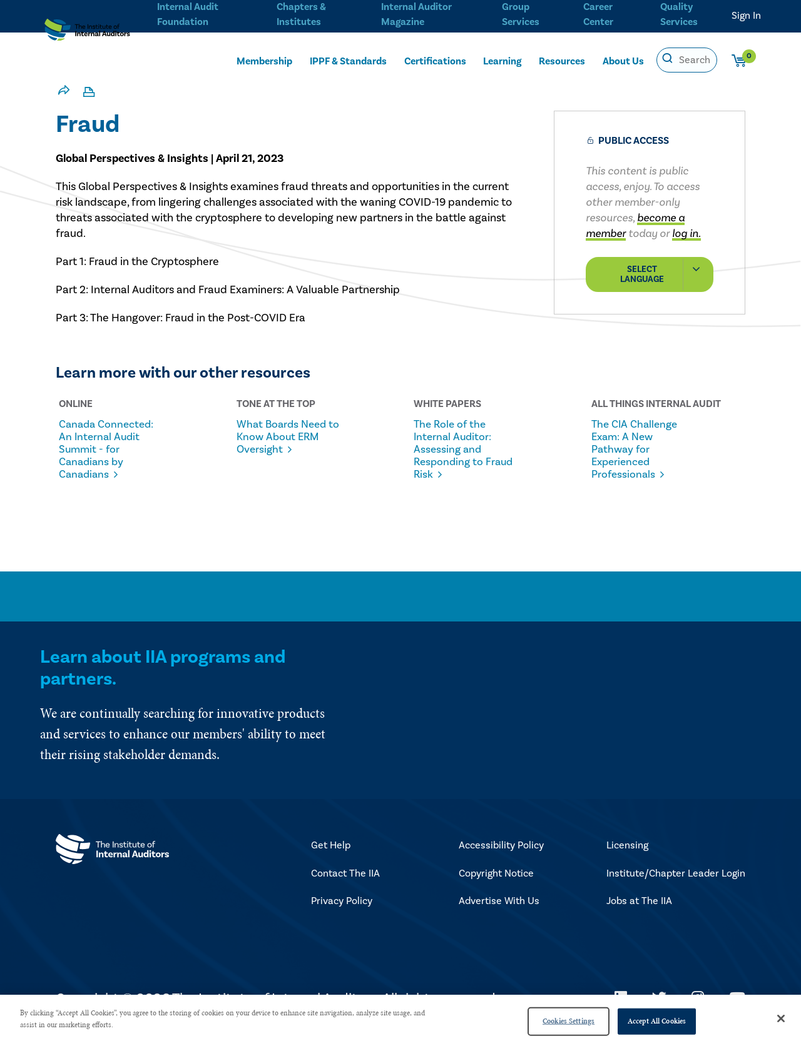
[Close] (781, 1018)
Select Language (666, 274)
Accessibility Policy (501, 858)
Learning (502, 60)
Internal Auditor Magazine (415, 13)
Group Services (518, 13)
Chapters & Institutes (301, 13)
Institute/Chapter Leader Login (675, 886)
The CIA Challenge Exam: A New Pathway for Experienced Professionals (642, 449)
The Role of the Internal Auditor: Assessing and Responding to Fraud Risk (459, 449)
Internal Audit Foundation (187, 13)
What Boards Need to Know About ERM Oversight (276, 443)
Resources (562, 60)
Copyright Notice (496, 886)
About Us (623, 60)
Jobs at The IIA (639, 914)
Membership (264, 60)
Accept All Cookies (657, 1021)
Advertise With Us (499, 914)
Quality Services (679, 13)
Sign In (746, 15)
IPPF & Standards (348, 60)
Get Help (330, 858)
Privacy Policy (341, 914)
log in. (686, 233)
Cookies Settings (568, 1021)
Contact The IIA (345, 886)
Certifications (435, 60)
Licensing (627, 858)
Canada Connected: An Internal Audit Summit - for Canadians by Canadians (100, 455)
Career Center (596, 13)
